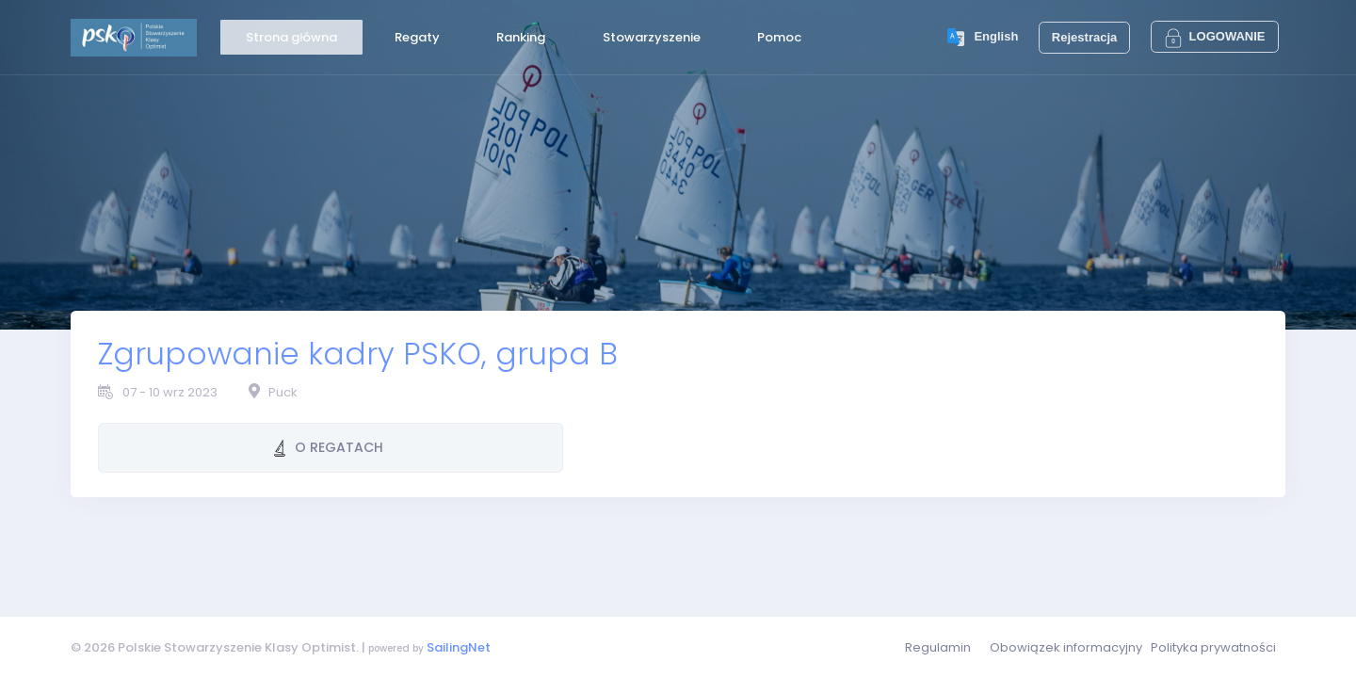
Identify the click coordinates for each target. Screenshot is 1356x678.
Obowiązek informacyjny (1066, 647)
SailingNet (459, 647)
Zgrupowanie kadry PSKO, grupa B (358, 353)
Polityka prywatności (1213, 647)
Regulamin (938, 647)
